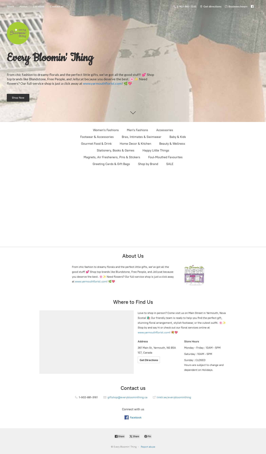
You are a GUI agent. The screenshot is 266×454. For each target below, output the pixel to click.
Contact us (57, 6)
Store (10, 6)
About (23, 6)
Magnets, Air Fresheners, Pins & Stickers (112, 157)
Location (38, 6)
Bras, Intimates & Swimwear (141, 137)
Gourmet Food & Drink (96, 144)
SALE (169, 164)
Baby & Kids (177, 137)
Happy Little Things (155, 150)
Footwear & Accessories (97, 137)
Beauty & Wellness (172, 144)
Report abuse (148, 446)
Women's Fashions (106, 130)
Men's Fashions (137, 130)
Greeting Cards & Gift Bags (111, 164)
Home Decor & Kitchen (135, 144)
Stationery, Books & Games (115, 150)
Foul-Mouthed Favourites (165, 157)
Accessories (164, 130)
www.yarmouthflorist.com (102, 83)
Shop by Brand (148, 164)
